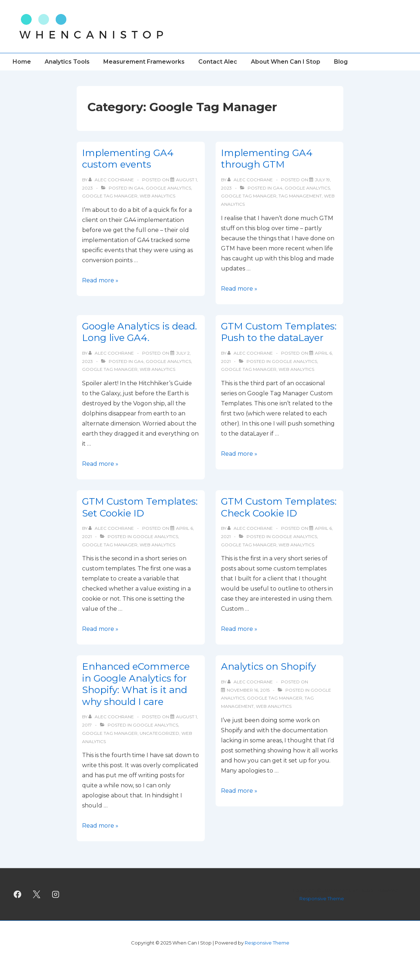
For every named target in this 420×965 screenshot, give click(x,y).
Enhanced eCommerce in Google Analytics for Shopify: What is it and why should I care (136, 684)
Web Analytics (157, 196)
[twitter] (37, 894)
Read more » (100, 280)
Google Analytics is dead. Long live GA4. (139, 332)
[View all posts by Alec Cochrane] (112, 179)
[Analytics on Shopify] (248, 690)
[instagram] (56, 894)
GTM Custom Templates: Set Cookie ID (140, 507)
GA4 (139, 188)
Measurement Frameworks (144, 61)
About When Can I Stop (285, 61)
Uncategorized (159, 733)
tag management (300, 196)
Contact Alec (217, 61)
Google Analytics (168, 188)
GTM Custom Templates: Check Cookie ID (279, 507)
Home (22, 61)
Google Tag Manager (109, 196)
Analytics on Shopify (268, 666)
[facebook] (17, 894)
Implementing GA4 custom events (127, 158)
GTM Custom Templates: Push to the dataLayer (279, 332)
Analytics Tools (67, 61)
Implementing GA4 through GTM (266, 158)
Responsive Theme (321, 898)
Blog (341, 61)
